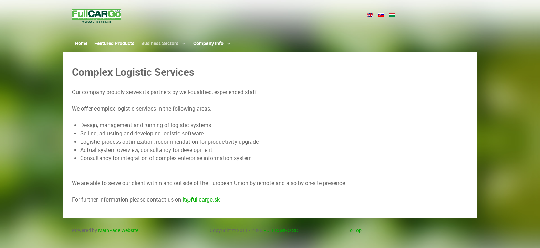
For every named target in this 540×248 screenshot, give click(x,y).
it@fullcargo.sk (201, 199)
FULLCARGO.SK (280, 230)
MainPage (118, 230)
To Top (354, 230)
